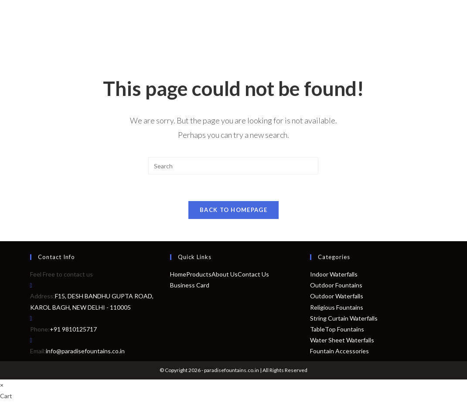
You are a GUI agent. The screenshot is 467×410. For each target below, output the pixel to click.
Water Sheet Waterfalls (342, 340)
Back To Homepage (233, 209)
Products (198, 274)
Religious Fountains (336, 307)
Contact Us (253, 274)
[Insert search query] (233, 165)
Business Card (189, 285)
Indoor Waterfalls (334, 274)
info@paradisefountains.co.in (85, 351)
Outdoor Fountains (336, 285)
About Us (224, 274)
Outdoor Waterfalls (336, 296)
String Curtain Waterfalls (344, 318)
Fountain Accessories (339, 351)
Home (178, 274)
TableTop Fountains (337, 329)
